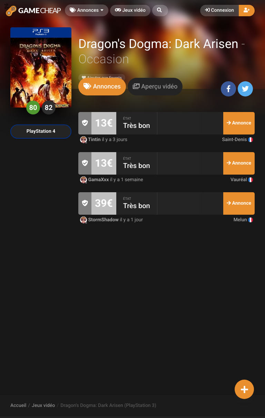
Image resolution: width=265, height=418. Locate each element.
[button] (160, 10)
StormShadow (100, 220)
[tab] (102, 86)
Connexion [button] (219, 10)
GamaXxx (95, 180)
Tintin (91, 139)
